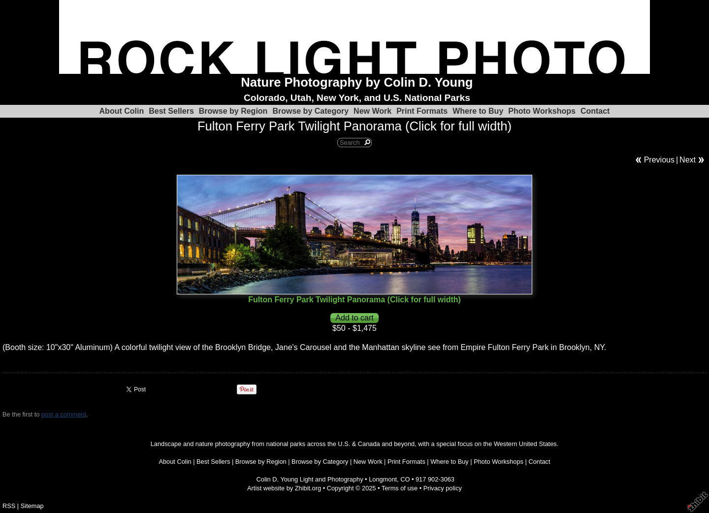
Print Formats (422, 111)
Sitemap (32, 506)
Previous (659, 160)
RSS (8, 506)
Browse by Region (233, 111)
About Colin (121, 111)
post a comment (63, 414)
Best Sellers (171, 111)
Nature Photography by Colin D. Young (357, 82)
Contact (595, 111)
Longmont (383, 479)
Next (687, 160)
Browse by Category (310, 111)
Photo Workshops (542, 111)
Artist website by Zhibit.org (284, 488)
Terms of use (400, 488)
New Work (372, 111)
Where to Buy (477, 111)
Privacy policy (442, 488)
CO (405, 479)
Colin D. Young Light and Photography (310, 479)
